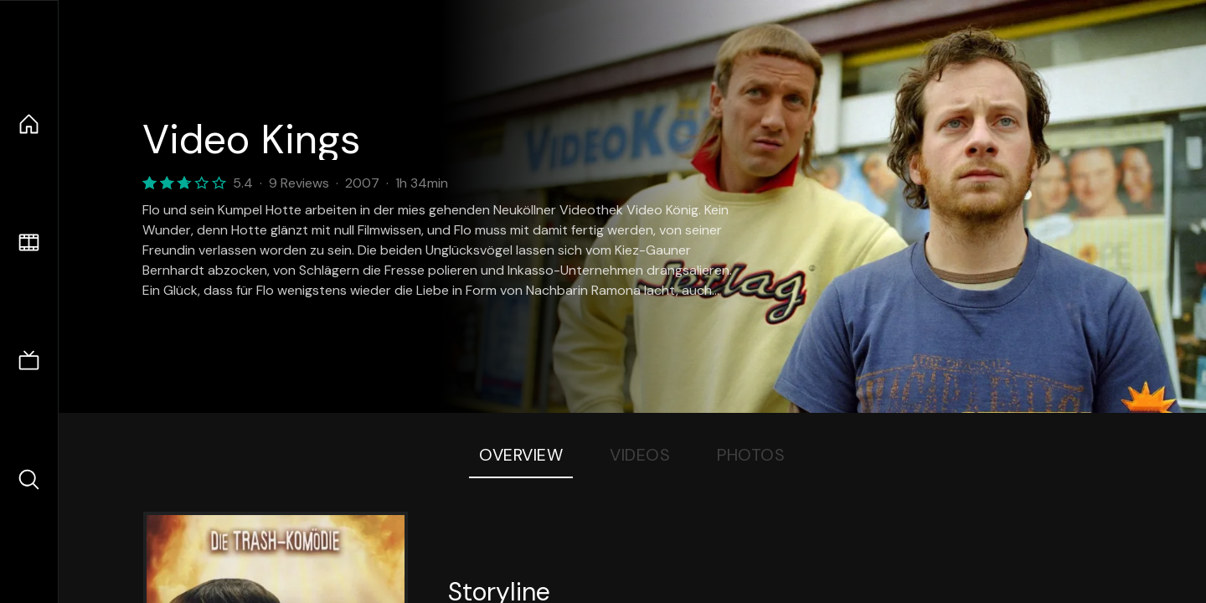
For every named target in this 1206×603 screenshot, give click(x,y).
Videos (640, 455)
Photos (751, 455)
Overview (521, 455)
